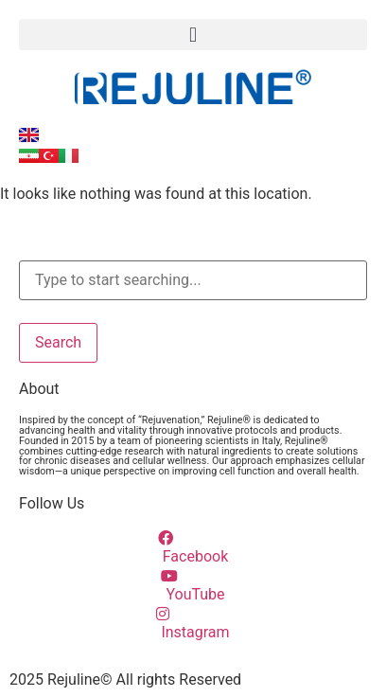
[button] (193, 34)
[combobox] (193, 280)
